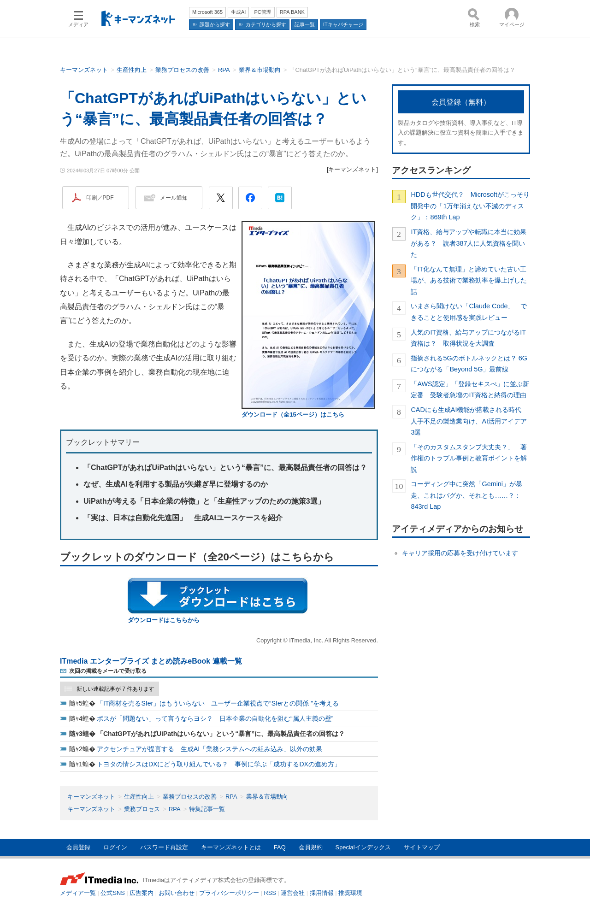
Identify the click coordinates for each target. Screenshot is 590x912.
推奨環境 (350, 892)
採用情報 (322, 892)
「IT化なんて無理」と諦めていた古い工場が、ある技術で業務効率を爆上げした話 (469, 280)
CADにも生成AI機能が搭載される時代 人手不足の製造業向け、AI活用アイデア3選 (469, 421)
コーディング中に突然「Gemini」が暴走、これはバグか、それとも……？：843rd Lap (466, 495)
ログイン (115, 847)
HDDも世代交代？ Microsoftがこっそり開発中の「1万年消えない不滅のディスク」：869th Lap (470, 206)
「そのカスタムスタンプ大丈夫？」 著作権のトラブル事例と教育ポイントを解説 (469, 458)
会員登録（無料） (460, 102)
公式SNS (112, 892)
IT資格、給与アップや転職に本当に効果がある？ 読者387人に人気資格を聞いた (468, 243)
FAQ (280, 847)
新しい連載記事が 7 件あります (115, 689)
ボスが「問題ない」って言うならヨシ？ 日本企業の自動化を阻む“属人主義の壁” (215, 718)
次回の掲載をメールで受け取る (108, 671)
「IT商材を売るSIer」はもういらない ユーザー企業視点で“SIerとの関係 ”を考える (218, 703)
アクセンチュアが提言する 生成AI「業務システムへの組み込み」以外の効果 (209, 749)
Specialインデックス (363, 847)
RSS (270, 892)
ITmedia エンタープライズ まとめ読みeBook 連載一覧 (151, 661)
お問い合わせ (177, 892)
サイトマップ (422, 847)
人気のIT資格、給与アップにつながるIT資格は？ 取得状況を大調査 (468, 338)
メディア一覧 (78, 892)
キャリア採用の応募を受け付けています (460, 553)
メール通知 (174, 197)
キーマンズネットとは (231, 847)
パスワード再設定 (164, 847)
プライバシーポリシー (229, 892)
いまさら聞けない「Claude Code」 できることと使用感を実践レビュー (469, 311)
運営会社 (293, 892)
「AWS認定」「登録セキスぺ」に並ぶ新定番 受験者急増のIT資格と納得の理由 (470, 389)
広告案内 (141, 892)
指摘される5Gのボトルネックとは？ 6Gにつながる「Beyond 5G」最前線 (469, 363)
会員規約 (311, 847)
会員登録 (78, 847)
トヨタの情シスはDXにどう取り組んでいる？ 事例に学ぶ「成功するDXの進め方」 (219, 764)
